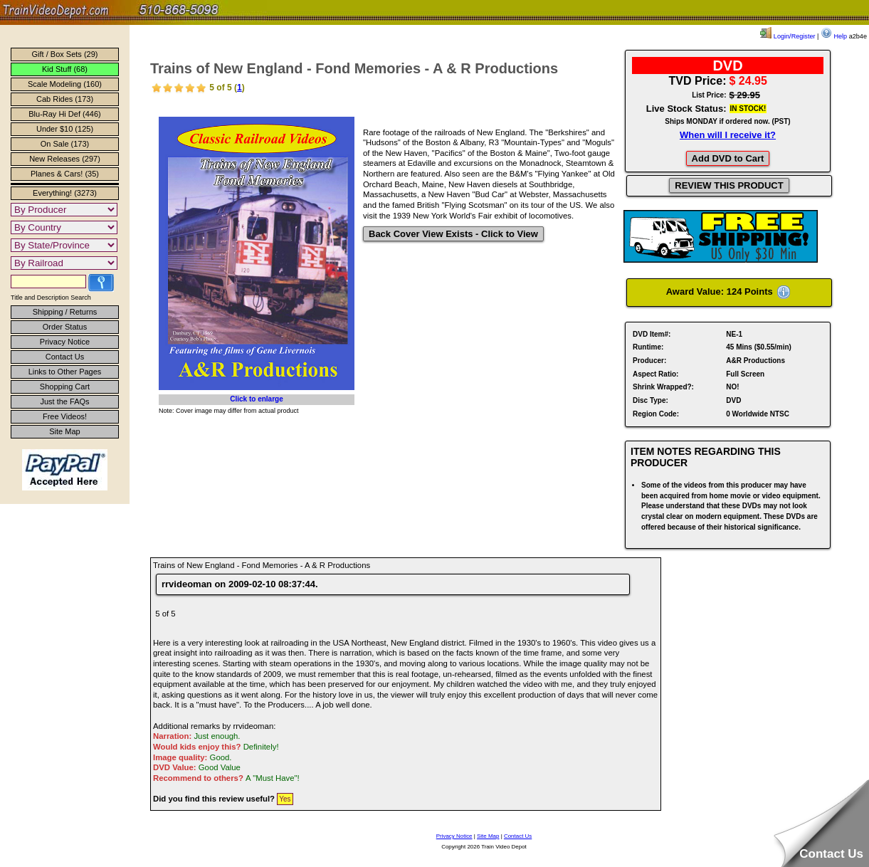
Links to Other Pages (65, 371)
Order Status (65, 326)
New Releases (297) (64, 158)
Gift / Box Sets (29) (65, 54)
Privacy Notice (65, 341)
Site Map (64, 431)
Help (834, 36)
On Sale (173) (65, 144)
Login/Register (787, 36)
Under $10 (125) (64, 129)
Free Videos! (65, 416)
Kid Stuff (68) (65, 69)
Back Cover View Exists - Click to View (453, 233)
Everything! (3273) (65, 193)
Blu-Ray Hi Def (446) (64, 114)
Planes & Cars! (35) (65, 173)
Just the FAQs (64, 401)
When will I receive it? (728, 135)
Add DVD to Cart (728, 158)
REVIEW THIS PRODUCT (729, 185)
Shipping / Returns (65, 312)
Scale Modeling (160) (65, 84)
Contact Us (65, 356)
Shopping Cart (65, 386)
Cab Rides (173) (64, 99)
